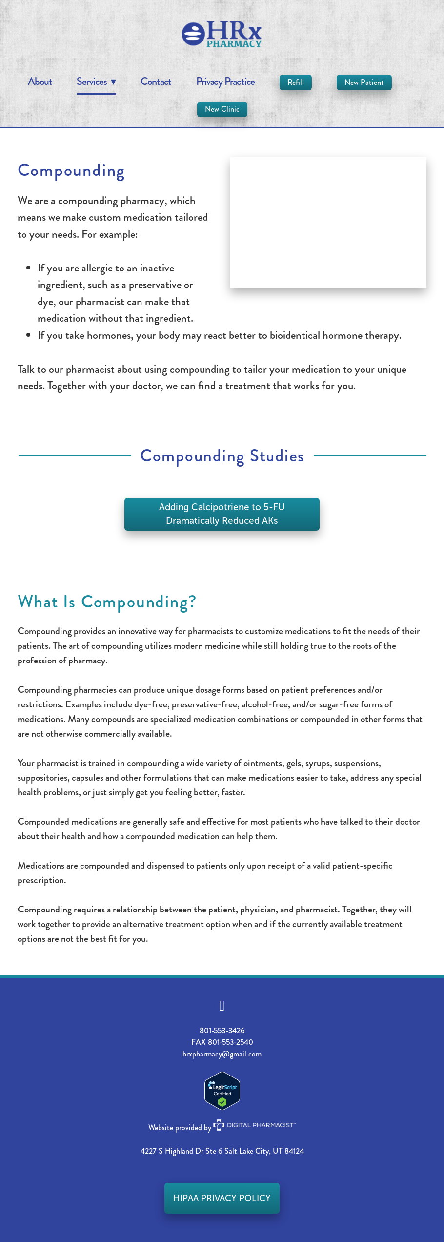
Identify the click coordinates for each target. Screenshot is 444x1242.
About (40, 81)
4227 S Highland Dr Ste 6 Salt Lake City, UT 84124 (222, 1151)
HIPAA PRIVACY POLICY (222, 1198)
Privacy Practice (225, 81)
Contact (156, 81)
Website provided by (222, 1127)
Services (96, 81)
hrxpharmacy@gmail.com (222, 1053)
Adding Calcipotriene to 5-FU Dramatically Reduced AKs (222, 514)
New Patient (364, 82)
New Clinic (222, 109)
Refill (295, 82)
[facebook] (222, 1005)
